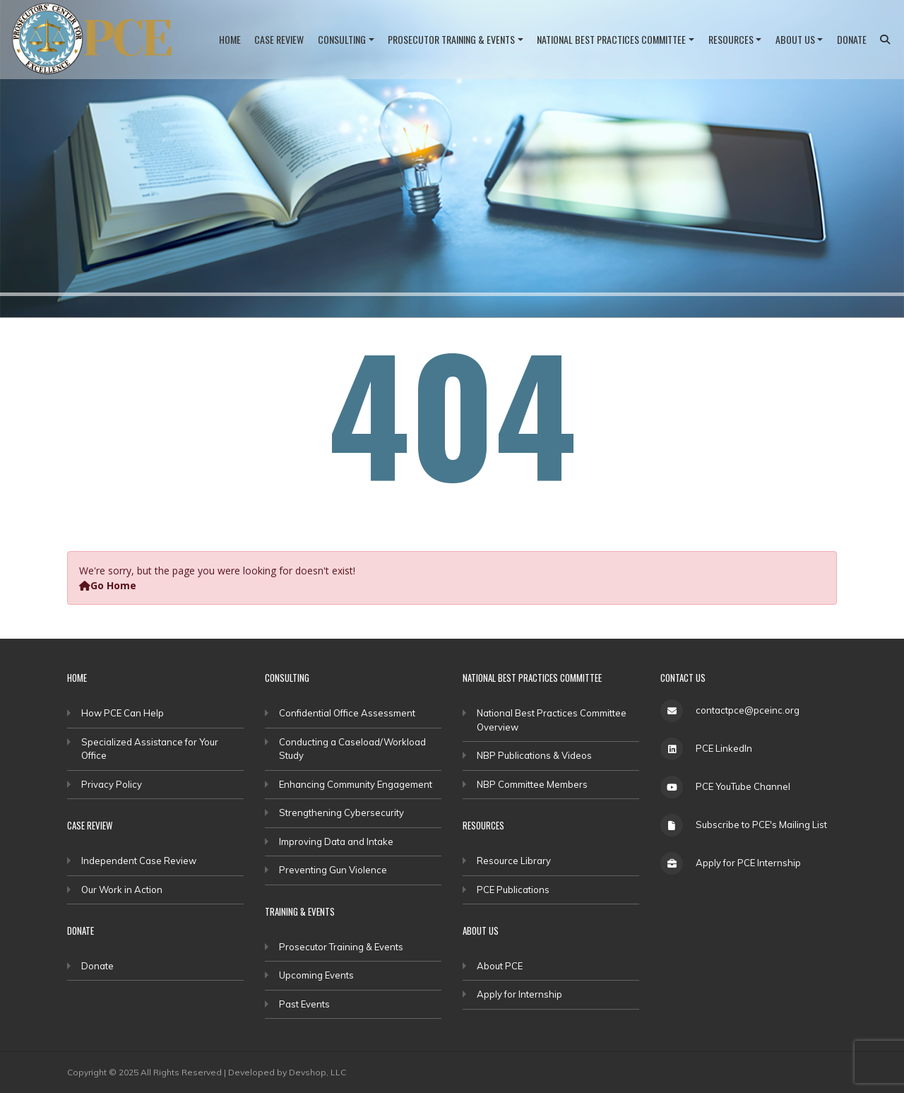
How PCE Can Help (122, 713)
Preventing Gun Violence (333, 869)
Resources (731, 39)
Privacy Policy (111, 784)
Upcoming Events (316, 975)
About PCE (500, 965)
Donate (852, 39)
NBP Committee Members (532, 784)
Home (230, 39)
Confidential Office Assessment (347, 713)
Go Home (107, 585)
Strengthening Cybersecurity (341, 812)
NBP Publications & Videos (534, 755)
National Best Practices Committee (611, 39)
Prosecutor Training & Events (451, 39)
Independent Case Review (138, 860)
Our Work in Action (121, 889)
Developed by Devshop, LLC (287, 1072)
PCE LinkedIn (724, 748)
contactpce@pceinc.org (747, 710)
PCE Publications (513, 889)
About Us (795, 39)
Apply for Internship (519, 994)
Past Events (304, 1004)
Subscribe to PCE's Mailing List (761, 824)
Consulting (342, 39)
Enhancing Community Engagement (355, 784)
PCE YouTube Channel (743, 786)
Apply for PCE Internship (748, 862)
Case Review (279, 39)
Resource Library (514, 860)
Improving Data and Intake (336, 841)
